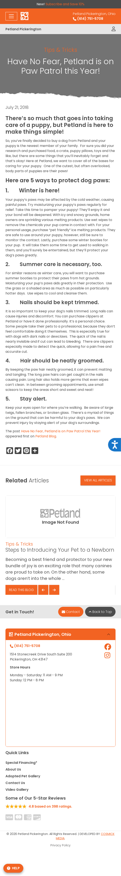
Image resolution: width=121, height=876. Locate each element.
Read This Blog (21, 589)
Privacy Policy (60, 845)
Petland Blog (45, 436)
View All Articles (98, 480)
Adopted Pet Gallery (22, 776)
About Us (13, 769)
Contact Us (15, 782)
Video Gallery (17, 789)
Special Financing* (21, 762)
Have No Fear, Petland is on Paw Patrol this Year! (60, 431)
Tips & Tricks (60, 50)
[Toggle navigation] (11, 16)
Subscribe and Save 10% (65, 4)
